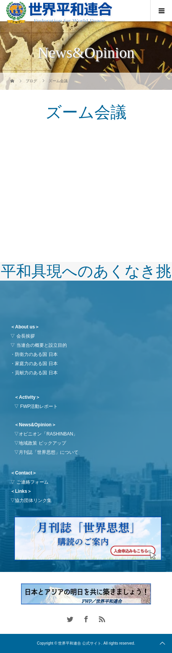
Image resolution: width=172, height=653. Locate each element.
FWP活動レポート (39, 406)
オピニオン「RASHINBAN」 (48, 434)
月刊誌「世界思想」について (48, 452)
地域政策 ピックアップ (42, 443)
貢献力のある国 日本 (36, 372)
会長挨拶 (25, 336)
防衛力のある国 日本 (36, 354)
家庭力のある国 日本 (36, 363)
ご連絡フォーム (32, 482)
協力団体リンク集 (33, 500)
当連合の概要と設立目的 (41, 345)
